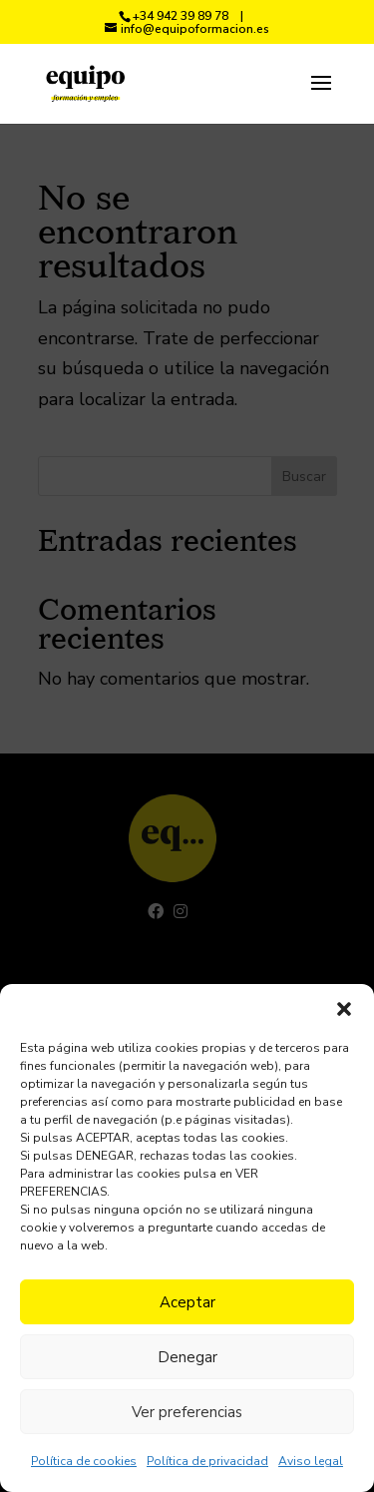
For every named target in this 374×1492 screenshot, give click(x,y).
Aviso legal (310, 1461)
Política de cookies (84, 1461)
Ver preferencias (187, 1412)
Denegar (187, 1357)
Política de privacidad (207, 1461)
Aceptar (187, 1302)
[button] (344, 1009)
